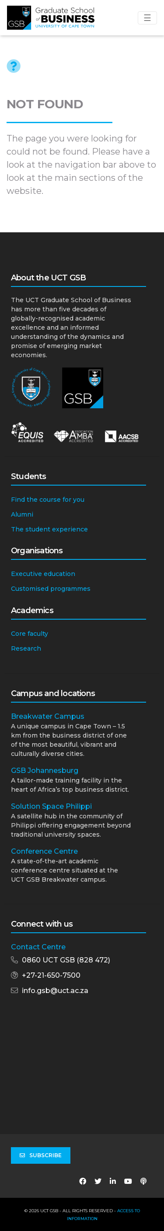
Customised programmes (51, 589)
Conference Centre (44, 851)
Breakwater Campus (47, 716)
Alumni (22, 514)
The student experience (49, 529)
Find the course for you (47, 499)
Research (26, 648)
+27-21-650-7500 (51, 975)
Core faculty (29, 634)
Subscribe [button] (41, 1155)
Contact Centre (38, 947)
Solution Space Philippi (51, 806)
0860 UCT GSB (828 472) (66, 960)
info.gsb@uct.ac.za (55, 990)
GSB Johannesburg (44, 770)
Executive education (43, 574)
